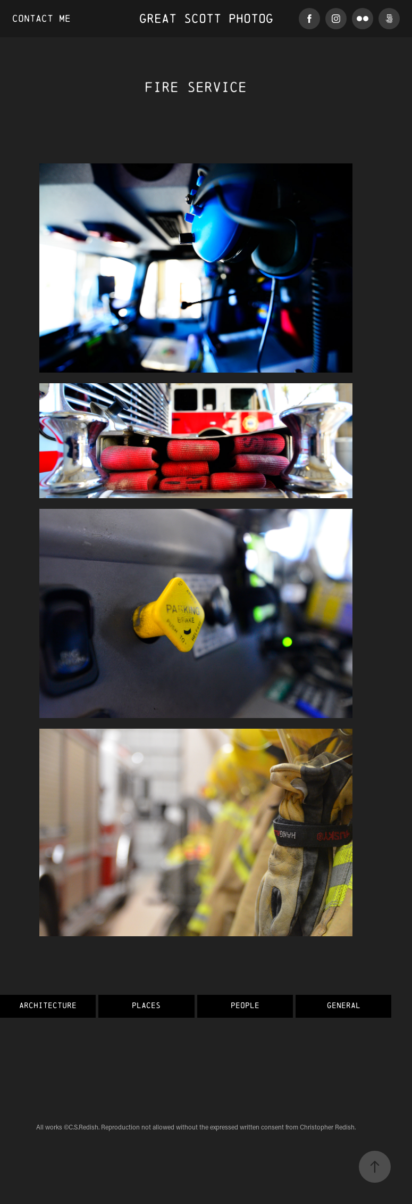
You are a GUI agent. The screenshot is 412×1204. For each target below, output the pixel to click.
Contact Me (41, 18)
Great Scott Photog (206, 18)
